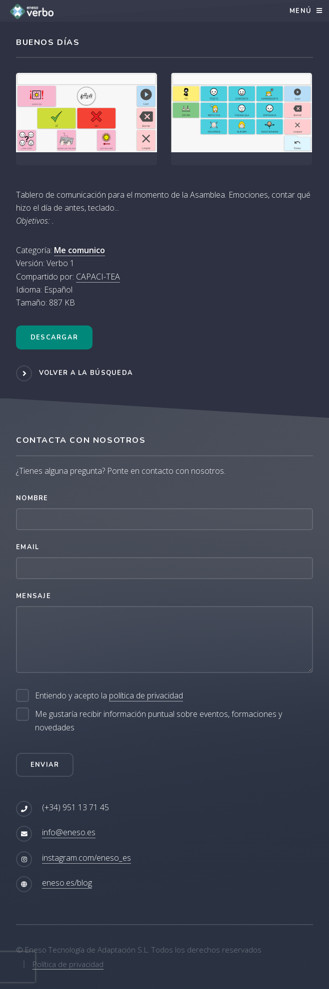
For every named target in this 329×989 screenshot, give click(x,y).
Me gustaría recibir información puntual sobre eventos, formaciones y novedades (158, 720)
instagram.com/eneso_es (86, 857)
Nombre (32, 498)
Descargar (54, 337)
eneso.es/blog (67, 882)
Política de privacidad (68, 964)
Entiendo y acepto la (109, 695)
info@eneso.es (69, 832)
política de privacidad (146, 695)
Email (27, 547)
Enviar (45, 764)
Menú (301, 10)
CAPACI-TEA (98, 276)
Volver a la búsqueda (86, 372)
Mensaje (33, 596)
